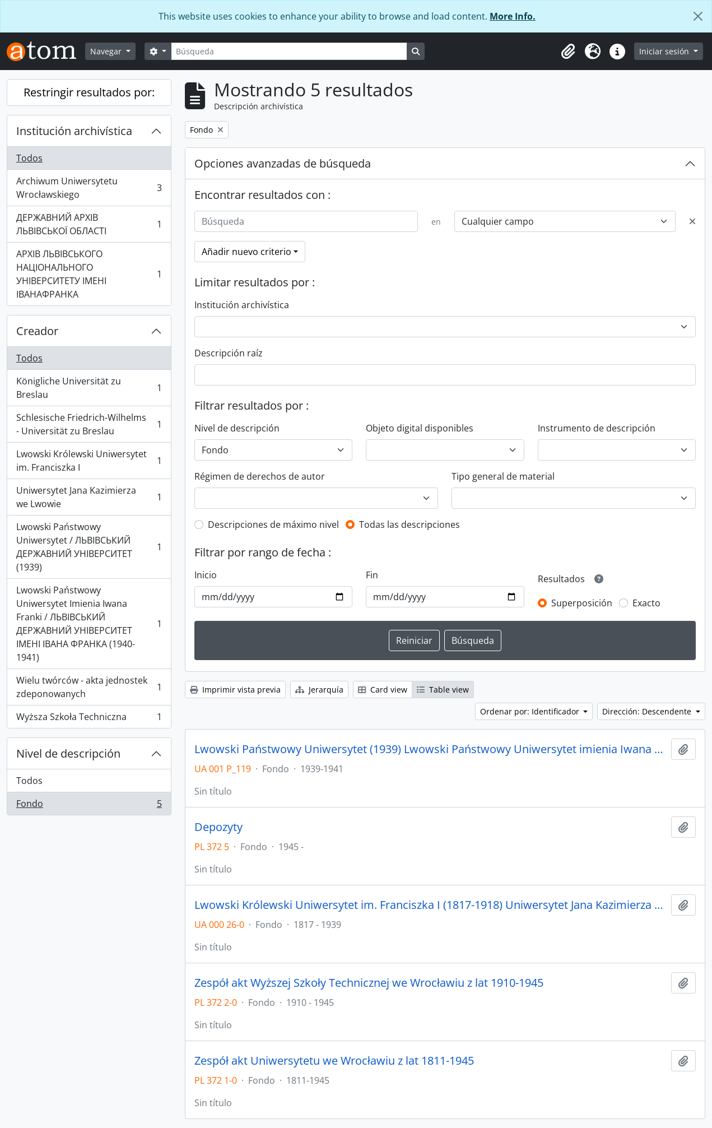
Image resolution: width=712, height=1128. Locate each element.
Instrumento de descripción (596, 428)
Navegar (107, 51)
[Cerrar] (698, 16)
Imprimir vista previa (235, 689)
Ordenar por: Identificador (530, 711)
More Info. (513, 16)
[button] (568, 51)
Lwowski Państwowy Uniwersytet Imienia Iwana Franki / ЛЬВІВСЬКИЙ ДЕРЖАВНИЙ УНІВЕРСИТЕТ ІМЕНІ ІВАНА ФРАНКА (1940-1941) (89, 623)
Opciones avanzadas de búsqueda (282, 163)
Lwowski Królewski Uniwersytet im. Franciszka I (89, 461)
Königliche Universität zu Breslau (89, 388)
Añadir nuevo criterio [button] (246, 251)
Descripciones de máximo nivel (273, 524)
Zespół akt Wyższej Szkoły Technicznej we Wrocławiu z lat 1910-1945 (368, 983)
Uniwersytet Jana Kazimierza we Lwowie (89, 497)
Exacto (646, 603)
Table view (443, 689)
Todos (29, 158)
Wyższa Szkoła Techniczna (89, 719)
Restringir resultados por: (89, 92)
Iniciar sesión (665, 51)
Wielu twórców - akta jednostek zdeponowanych (89, 687)
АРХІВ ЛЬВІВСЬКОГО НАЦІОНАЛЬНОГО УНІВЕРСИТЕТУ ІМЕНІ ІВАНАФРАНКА (89, 274)
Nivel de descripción (68, 753)
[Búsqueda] (289, 51)
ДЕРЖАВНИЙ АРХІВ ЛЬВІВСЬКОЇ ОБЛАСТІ (89, 224)
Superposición (581, 603)
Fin (372, 575)
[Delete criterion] (692, 221)
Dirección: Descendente (648, 711)
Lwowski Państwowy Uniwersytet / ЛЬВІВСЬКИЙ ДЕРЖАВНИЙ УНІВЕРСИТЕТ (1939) (89, 547)
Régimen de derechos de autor (259, 476)
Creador (37, 330)
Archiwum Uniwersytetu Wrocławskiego (89, 188)
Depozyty (218, 827)
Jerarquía (319, 689)
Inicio (205, 575)
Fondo (89, 806)
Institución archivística (74, 130)
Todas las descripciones (409, 524)
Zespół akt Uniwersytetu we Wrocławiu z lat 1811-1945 (334, 1060)
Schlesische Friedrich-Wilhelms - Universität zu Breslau (89, 424)
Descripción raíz (228, 353)
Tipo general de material (503, 476)
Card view (382, 689)
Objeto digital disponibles (419, 428)
